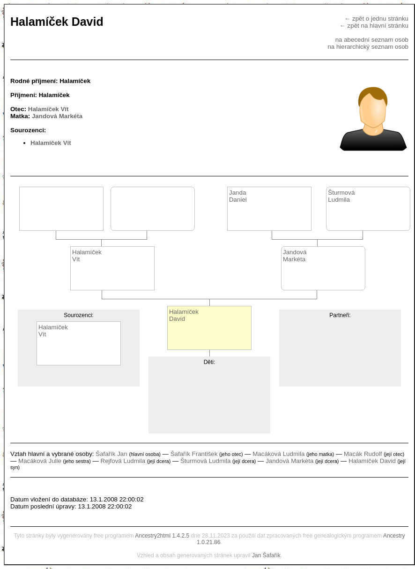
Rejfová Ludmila (123, 460)
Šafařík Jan (111, 453)
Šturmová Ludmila (205, 460)
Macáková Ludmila (278, 453)
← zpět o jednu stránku (376, 18)
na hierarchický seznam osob (367, 46)
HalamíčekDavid (184, 315)
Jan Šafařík (266, 555)
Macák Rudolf (363, 453)
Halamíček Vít (48, 109)
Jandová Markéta (57, 116)
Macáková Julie (39, 460)
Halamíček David (372, 460)
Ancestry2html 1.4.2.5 (162, 535)
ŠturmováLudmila (341, 196)
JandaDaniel (238, 196)
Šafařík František (194, 453)
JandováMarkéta (294, 256)
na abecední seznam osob (371, 39)
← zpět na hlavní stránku (374, 25)
